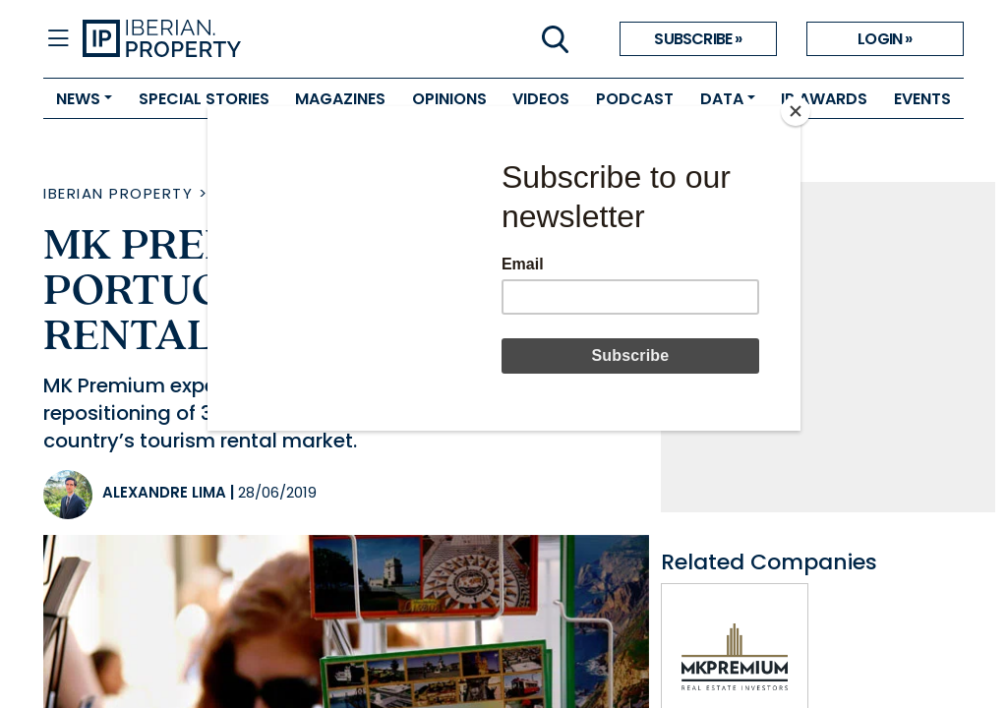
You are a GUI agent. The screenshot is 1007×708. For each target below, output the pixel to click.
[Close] (795, 111)
